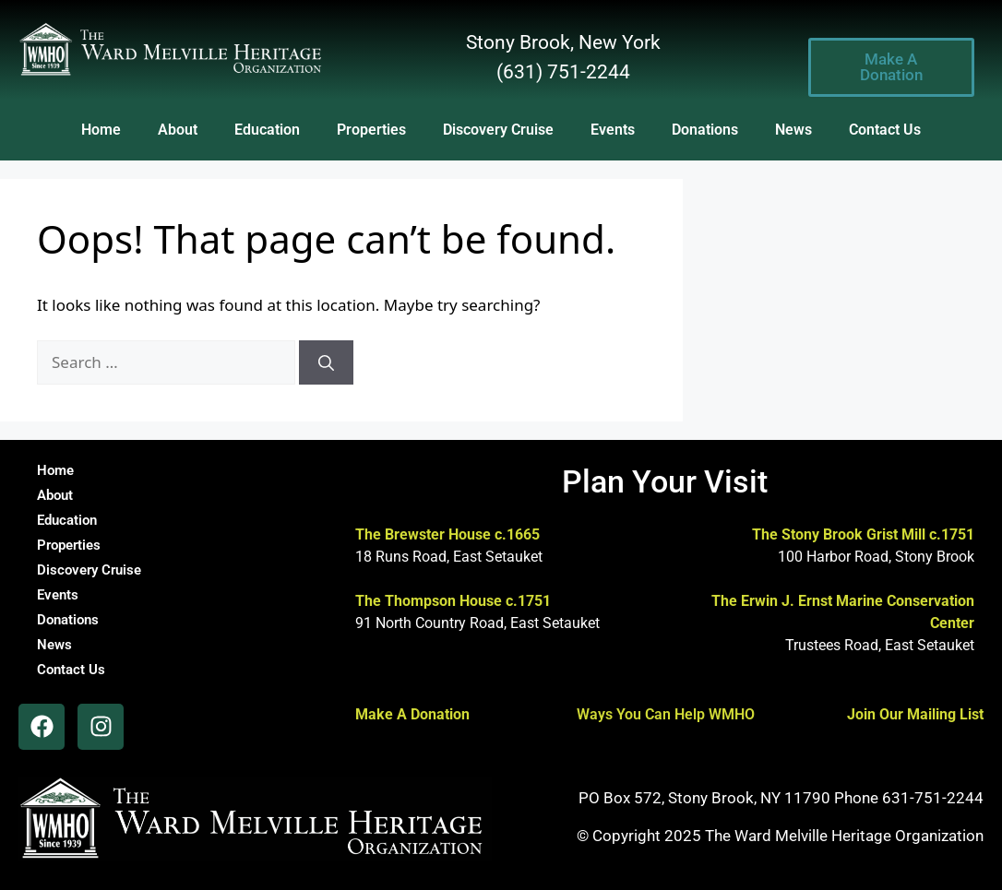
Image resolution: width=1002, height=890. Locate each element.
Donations (705, 129)
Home (101, 129)
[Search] (326, 362)
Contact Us (885, 129)
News (793, 129)
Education (267, 129)
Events (612, 129)
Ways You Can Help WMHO (666, 714)
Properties (371, 129)
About (177, 129)
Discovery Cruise (498, 129)
